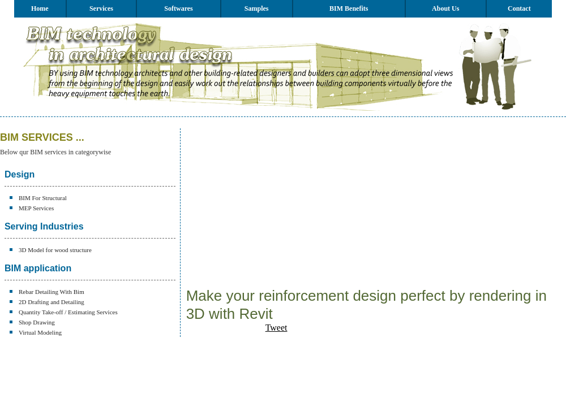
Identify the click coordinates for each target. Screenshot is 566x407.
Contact (519, 8)
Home (40, 8)
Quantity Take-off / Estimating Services (68, 312)
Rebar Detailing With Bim (51, 291)
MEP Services (36, 208)
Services (101, 8)
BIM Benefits (348, 8)
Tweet (276, 327)
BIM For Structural (43, 197)
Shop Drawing (37, 322)
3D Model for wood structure (55, 249)
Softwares (178, 8)
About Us (445, 8)
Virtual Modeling (40, 332)
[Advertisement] (310, 207)
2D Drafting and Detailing (51, 301)
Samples (257, 8)
